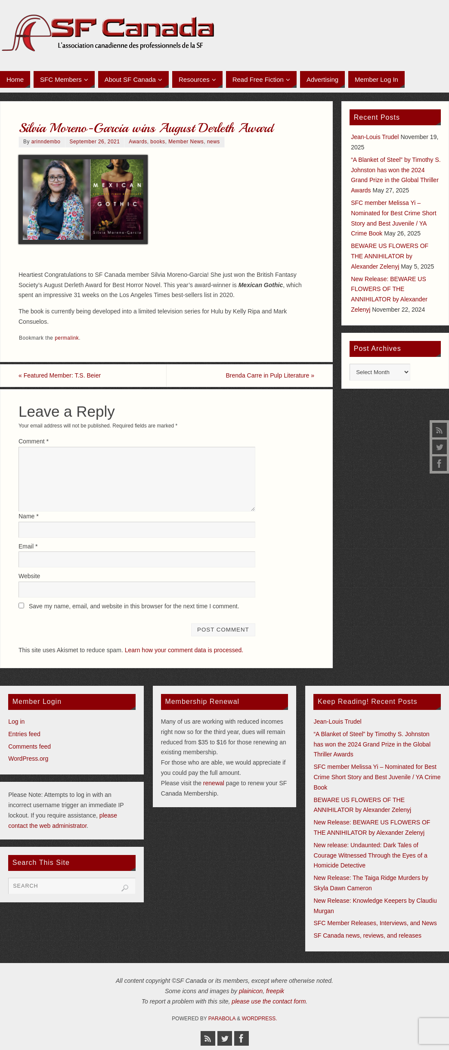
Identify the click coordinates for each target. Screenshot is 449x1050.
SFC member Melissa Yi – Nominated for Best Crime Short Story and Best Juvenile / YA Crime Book (376, 777)
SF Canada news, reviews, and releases (367, 935)
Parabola (221, 1019)
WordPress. (259, 1019)
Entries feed (24, 734)
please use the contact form (269, 1001)
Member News (186, 142)
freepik (275, 991)
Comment (34, 441)
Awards (138, 142)
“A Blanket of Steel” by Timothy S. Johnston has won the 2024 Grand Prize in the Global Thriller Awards (371, 744)
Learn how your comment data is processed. (184, 650)
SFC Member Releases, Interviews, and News (375, 923)
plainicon (251, 991)
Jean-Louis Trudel (375, 136)
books (157, 142)
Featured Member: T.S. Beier (60, 375)
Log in (16, 721)
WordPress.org (28, 758)
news (213, 142)
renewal (213, 783)
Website (29, 576)
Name (29, 516)
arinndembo (46, 142)
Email (28, 546)
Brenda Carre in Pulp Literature (270, 375)
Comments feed (29, 746)
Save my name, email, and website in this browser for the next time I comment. (134, 606)
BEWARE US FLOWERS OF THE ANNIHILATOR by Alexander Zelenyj (389, 256)
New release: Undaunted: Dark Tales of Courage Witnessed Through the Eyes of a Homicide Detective (370, 855)
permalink (67, 338)
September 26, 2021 (95, 142)
